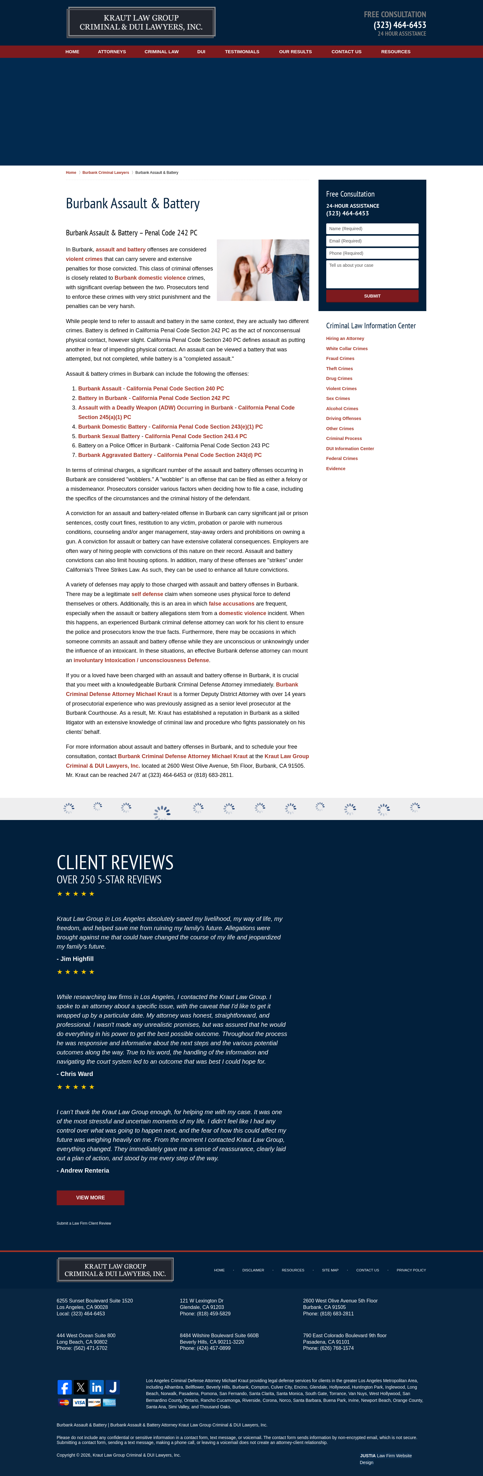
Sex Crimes (338, 397)
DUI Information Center (349, 446)
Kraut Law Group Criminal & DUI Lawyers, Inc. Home (141, 23)
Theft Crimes (339, 368)
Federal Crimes (341, 456)
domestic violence (243, 612)
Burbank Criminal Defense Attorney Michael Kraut (183, 755)
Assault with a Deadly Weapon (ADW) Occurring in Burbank (156, 407)
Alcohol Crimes (342, 407)
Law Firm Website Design (393, 1454)
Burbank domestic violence (151, 278)
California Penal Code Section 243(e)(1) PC (209, 426)
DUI (206, 51)
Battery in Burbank (103, 398)
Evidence (335, 465)
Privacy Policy (412, 1269)
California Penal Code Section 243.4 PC (197, 436)
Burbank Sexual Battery (109, 436)
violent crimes (84, 259)
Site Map (331, 1269)
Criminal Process (343, 436)
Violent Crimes (341, 387)
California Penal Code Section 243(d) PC (211, 454)
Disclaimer (255, 1269)
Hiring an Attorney (345, 338)
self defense (148, 593)
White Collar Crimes (346, 348)
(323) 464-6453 (400, 24)
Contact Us (351, 51)
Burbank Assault (100, 389)
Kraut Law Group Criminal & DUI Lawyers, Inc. (137, 1453)
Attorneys (114, 51)
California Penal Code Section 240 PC (176, 389)
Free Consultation (350, 194)
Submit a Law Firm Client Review (84, 1222)
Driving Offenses (343, 416)
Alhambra (173, 1385)
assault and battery (121, 249)
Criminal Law (165, 51)
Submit (372, 296)
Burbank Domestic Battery (113, 426)
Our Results (299, 51)
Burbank (240, 1385)
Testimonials (246, 51)
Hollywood (339, 1385)
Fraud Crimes (340, 358)
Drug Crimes (339, 377)
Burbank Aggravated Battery (115, 454)
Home (73, 51)
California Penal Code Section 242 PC (182, 398)
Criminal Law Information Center (371, 325)
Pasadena (188, 1392)
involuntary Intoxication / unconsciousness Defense (142, 659)
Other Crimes (340, 426)
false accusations (232, 603)
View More (90, 1196)
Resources (400, 51)
